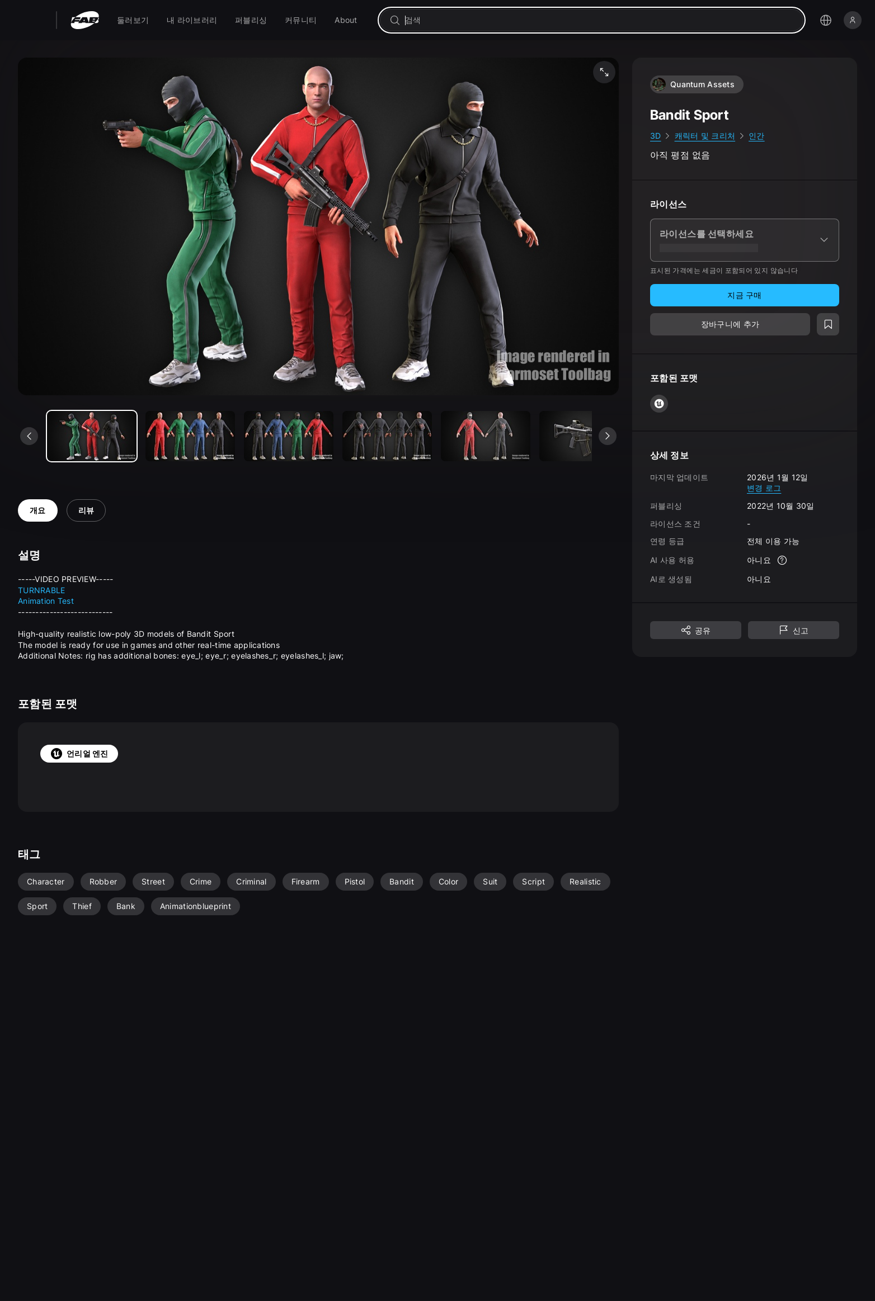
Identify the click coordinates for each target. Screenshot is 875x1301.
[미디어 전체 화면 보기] (604, 72)
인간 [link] (757, 135)
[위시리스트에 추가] (828, 324)
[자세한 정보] (782, 560)
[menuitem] (133, 20)
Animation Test (46, 600)
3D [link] (655, 135)
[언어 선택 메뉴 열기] (826, 20)
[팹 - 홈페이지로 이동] (84, 20)
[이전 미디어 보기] (29, 436)
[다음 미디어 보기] (608, 436)
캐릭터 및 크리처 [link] (705, 135)
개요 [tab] (38, 510)
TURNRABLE (41, 590)
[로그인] (853, 20)
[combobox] (599, 20)
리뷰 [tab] (86, 510)
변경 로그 (764, 488)
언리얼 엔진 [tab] (79, 753)
